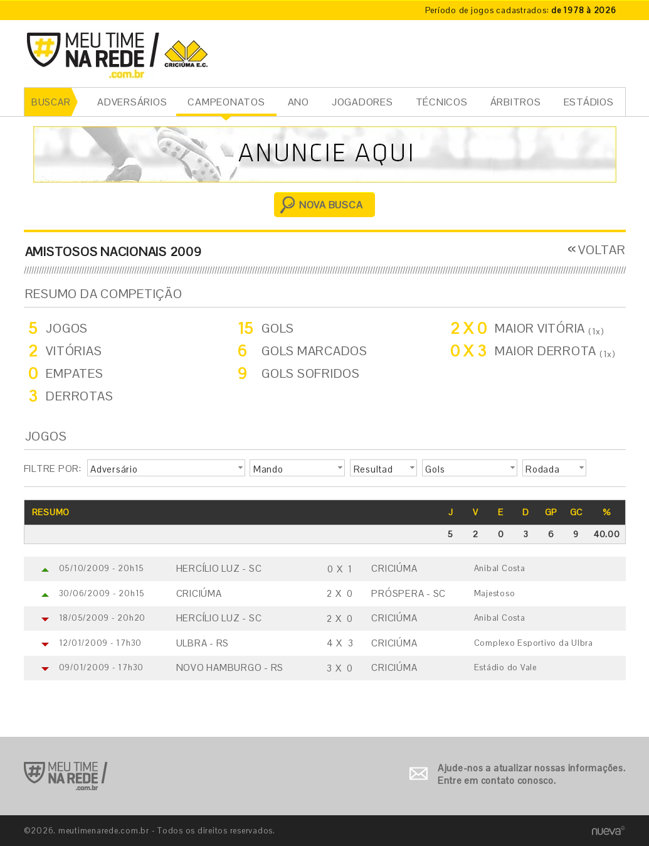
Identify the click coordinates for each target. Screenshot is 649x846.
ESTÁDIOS (589, 102)
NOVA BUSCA (331, 205)
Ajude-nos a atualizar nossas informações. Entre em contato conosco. (532, 774)
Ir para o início (65, 776)
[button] (166, 468)
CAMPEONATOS (226, 102)
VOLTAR (602, 250)
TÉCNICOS (442, 102)
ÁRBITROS (515, 102)
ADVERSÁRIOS (132, 102)
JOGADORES (362, 102)
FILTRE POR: (53, 468)
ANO (298, 102)
